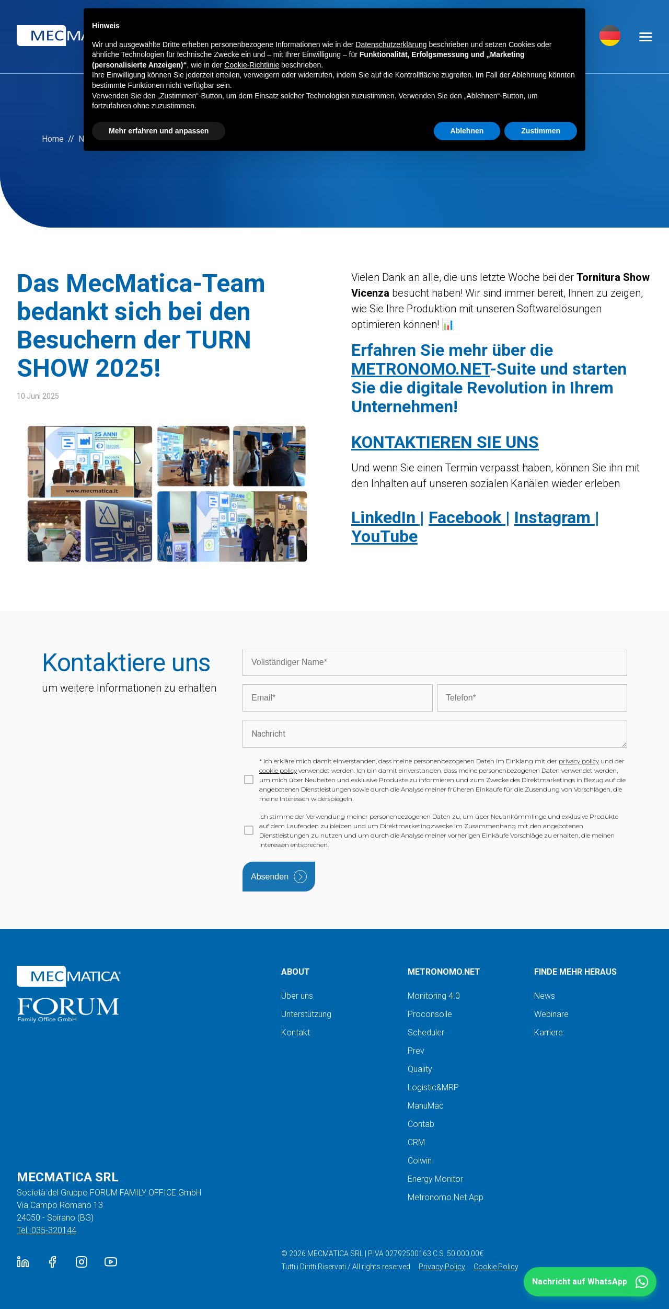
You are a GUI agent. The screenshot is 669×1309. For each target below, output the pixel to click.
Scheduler (426, 1032)
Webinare (551, 1014)
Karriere (548, 1032)
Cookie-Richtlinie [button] (251, 65)
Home (53, 139)
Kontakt (295, 1032)
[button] (590, 1281)
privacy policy (579, 761)
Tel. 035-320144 (46, 1230)
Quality (420, 1069)
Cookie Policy (496, 1266)
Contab (421, 1124)
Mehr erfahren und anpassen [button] (159, 131)
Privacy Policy (442, 1266)
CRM (416, 1142)
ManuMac (426, 1106)
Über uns (297, 996)
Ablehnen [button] (467, 131)
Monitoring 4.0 (434, 996)
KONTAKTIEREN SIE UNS (445, 442)
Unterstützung (306, 1014)
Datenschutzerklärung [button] (390, 44)
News (544, 996)
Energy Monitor (435, 1179)
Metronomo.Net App (445, 1197)
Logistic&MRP (433, 1087)
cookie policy (278, 770)
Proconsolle (430, 1014)
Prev (416, 1051)
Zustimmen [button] (540, 131)
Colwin (420, 1161)
